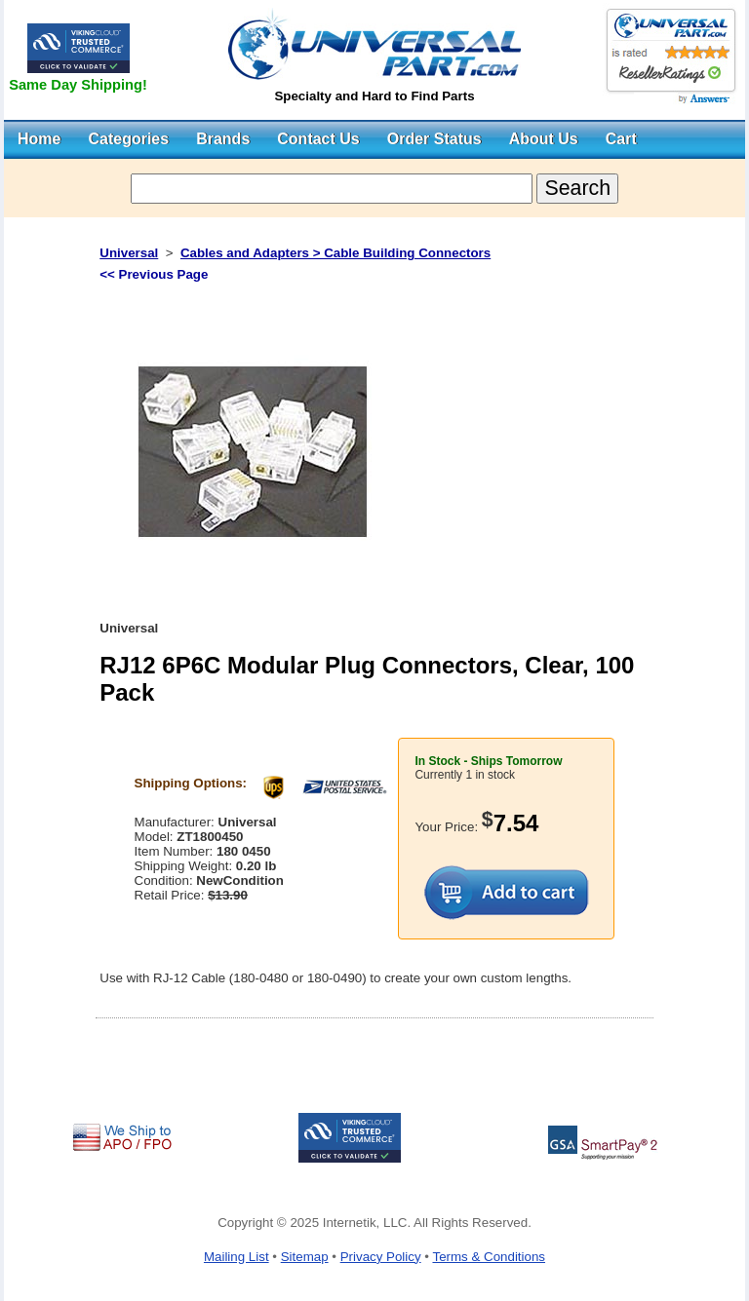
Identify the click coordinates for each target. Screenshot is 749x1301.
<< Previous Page (153, 274)
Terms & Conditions (488, 1256)
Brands (223, 139)
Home (39, 139)
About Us (543, 139)
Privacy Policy (380, 1256)
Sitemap (305, 1256)
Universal (128, 253)
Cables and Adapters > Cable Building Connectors (335, 253)
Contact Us (318, 139)
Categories (128, 139)
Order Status (434, 139)
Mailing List (236, 1256)
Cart (621, 139)
